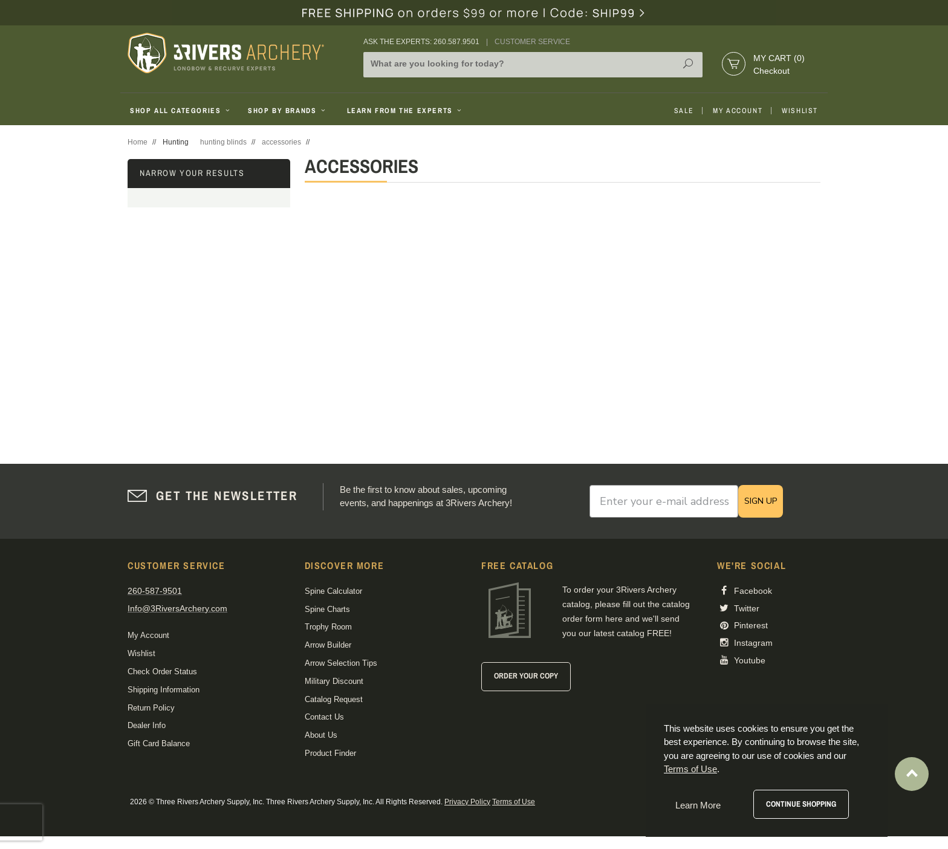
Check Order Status (162, 671)
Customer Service (532, 41)
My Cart (779, 58)
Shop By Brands (288, 110)
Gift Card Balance (159, 743)
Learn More (698, 805)
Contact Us (324, 716)
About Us (321, 735)
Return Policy (151, 707)
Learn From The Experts (405, 110)
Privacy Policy (467, 802)
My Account (737, 110)
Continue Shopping (801, 804)
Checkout (771, 71)
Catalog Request (334, 699)
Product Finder (330, 753)
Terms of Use (513, 802)
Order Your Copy (526, 676)
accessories (281, 142)
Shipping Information (164, 689)
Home (138, 142)
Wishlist (800, 110)
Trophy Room (328, 626)
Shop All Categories (181, 110)
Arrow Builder (328, 644)
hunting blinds (223, 142)
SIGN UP (760, 501)
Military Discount (334, 681)
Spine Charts (327, 609)
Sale (683, 110)
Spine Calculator (333, 591)
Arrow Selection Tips (341, 663)
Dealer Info (147, 725)
